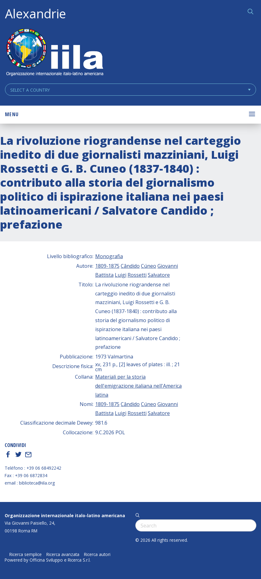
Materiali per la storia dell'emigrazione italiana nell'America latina (138, 385)
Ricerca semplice (25, 554)
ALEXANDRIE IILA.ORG (54, 53)
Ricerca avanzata (62, 554)
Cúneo (148, 265)
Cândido (130, 265)
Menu (12, 114)
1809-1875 (107, 265)
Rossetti (137, 274)
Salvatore (159, 274)
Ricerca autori (97, 554)
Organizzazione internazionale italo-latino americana (65, 515)
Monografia (109, 256)
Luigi (120, 274)
